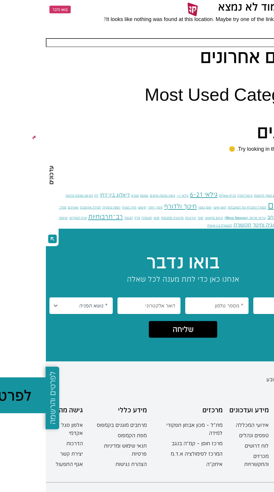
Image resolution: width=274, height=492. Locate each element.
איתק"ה (168, 464)
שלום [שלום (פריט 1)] (243, 225)
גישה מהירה (20, 410)
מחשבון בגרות (259, 464)
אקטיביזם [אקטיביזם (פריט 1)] (243, 195)
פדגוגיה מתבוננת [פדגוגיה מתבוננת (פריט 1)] (126, 217)
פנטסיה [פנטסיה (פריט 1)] (101, 217)
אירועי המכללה (206, 425)
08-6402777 (261, 389)
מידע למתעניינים (258, 414)
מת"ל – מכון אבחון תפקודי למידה (148, 429)
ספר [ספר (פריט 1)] (154, 217)
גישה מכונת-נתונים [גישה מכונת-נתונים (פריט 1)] (116, 195)
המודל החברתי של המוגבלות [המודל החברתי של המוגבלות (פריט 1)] (201, 207)
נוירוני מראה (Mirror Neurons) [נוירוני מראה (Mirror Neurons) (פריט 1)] (199, 217)
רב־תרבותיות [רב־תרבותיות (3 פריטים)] (59, 216)
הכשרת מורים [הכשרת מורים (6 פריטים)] (248, 205)
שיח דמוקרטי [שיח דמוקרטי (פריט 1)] (32, 217)
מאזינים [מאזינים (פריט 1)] (27, 207)
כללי (257, 111)
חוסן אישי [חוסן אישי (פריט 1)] (173, 207)
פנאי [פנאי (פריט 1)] (110, 217)
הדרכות (28, 443)
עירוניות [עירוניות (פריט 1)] (144, 217)
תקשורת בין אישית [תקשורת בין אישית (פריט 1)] (173, 225)
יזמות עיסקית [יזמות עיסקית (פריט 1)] (66, 207)
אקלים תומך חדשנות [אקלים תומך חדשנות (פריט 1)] (222, 195)
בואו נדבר (14, 9)
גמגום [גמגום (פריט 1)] (98, 195)
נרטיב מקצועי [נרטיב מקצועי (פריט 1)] (168, 217)
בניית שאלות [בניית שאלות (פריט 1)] (181, 195)
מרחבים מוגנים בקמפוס (76, 425)
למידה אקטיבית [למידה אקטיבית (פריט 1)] (44, 207)
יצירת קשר (25, 453)
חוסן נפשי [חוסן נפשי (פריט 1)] (159, 207)
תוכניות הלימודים (256, 433)
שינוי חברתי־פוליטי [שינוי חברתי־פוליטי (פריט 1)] (261, 225)
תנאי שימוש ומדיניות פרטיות (79, 449)
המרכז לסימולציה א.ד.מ (151, 453)
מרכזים (167, 410)
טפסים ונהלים (208, 435)
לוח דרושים (211, 445)
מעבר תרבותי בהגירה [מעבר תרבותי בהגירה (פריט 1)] (259, 217)
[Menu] (264, 9)
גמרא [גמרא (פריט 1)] (89, 195)
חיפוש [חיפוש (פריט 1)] (96, 207)
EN (33, 9)
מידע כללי (86, 410)
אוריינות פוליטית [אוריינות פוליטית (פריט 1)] (263, 195)
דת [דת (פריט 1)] (50, 195)
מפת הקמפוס (86, 435)
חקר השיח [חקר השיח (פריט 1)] (83, 207)
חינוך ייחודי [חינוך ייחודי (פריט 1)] (109, 207)
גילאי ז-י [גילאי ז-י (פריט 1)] (137, 195)
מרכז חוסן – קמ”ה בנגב (151, 443)
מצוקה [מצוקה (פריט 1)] (239, 217)
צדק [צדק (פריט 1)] (91, 217)
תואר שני (264, 453)
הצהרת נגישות (85, 464)
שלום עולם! (249, 73)
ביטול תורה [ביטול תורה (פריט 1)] (199, 195)
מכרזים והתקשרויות (210, 460)
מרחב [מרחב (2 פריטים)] (227, 217)
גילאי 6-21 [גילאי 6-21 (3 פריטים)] (158, 194)
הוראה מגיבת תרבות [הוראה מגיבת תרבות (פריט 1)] (33, 195)
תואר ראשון (262, 443)
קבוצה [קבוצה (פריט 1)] (82, 217)
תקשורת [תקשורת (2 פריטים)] (196, 224)
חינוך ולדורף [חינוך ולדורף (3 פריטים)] (134, 206)
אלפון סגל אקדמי (26, 429)
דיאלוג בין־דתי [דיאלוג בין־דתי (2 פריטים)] (69, 195)
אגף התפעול (23, 464)
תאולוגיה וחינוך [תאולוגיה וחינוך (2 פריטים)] (222, 224)
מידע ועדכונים (203, 410)
